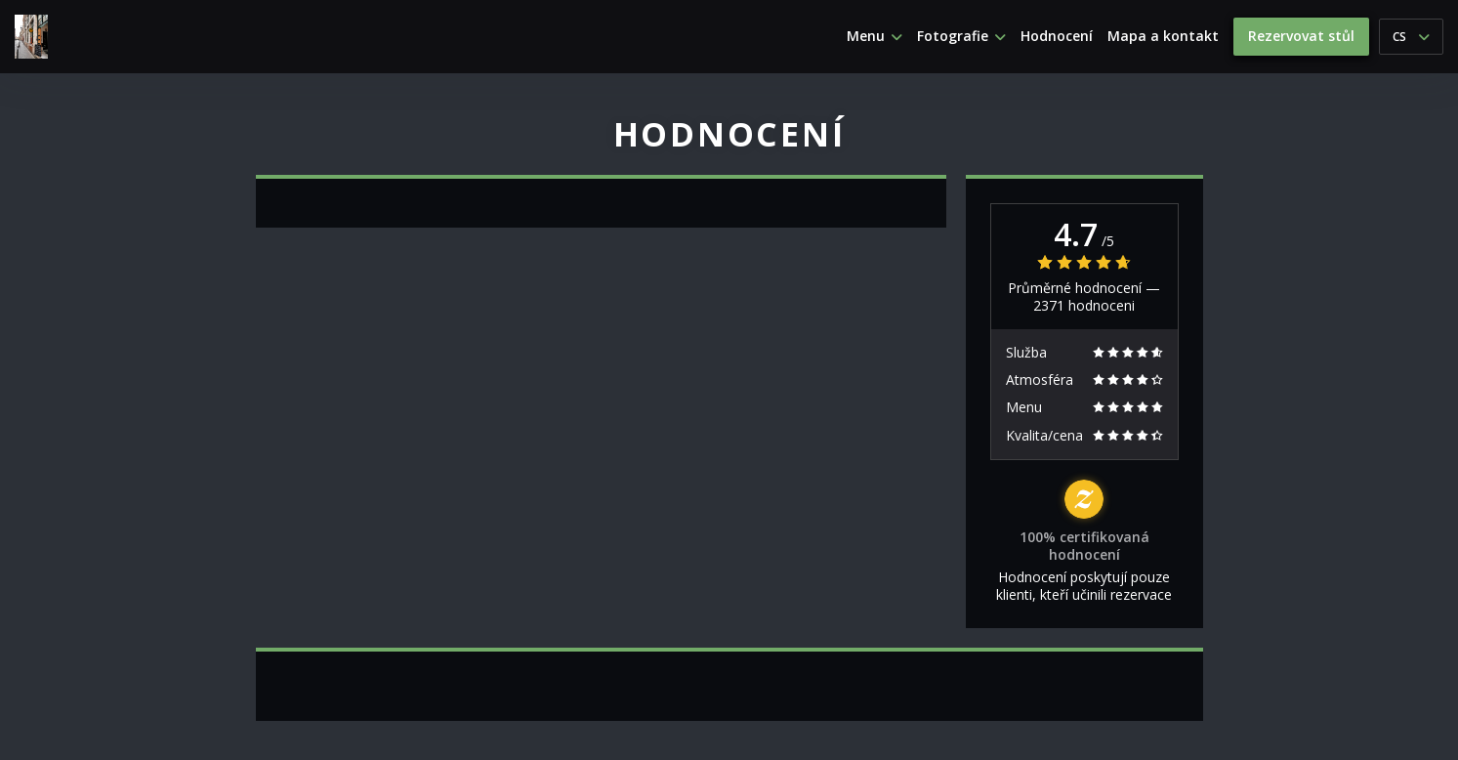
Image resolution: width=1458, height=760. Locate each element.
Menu (874, 36)
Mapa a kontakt (1163, 36)
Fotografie (961, 36)
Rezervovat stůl (1301, 35)
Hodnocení (1057, 36)
